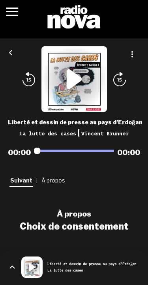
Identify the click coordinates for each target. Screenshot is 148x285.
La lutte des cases (47, 133)
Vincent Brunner (105, 133)
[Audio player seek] (74, 151)
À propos (74, 213)
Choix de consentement (74, 226)
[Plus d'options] (132, 54)
